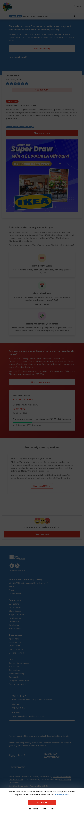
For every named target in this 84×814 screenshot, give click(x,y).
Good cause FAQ (16, 649)
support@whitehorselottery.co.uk (28, 716)
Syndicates (14, 625)
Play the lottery (42, 48)
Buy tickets (14, 604)
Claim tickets (15, 611)
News (11, 586)
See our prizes (42, 304)
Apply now (14, 638)
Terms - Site (14, 666)
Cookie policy (15, 593)
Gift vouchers (15, 607)
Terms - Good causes (19, 663)
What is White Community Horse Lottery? (28, 583)
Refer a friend (15, 628)
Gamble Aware (39, 745)
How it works (15, 618)
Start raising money (42, 382)
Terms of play (15, 670)
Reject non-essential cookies (42, 809)
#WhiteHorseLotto (17, 570)
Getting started (16, 653)
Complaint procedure (19, 680)
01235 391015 (18, 708)
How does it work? (18, 57)
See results (42, 90)
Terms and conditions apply (20, 126)
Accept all (42, 802)
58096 (45, 786)
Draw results (15, 621)
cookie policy (62, 794)
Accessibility (15, 677)
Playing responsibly (18, 684)
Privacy (12, 590)
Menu (77, 6)
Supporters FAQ (16, 614)
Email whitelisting (16, 673)
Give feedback (42, 534)
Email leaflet (14, 645)
